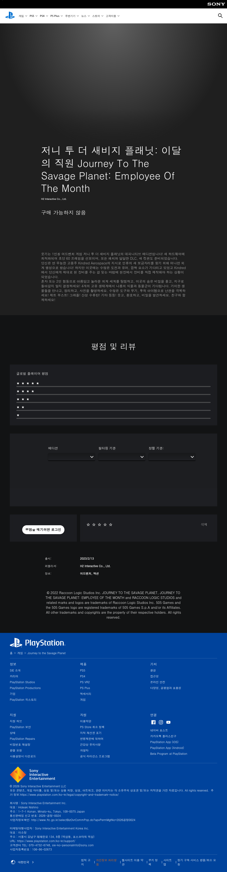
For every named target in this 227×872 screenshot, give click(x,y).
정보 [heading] (13, 664)
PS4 (42, 16)
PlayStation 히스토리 (23, 699)
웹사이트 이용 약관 (132, 862)
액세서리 (85, 694)
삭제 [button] (204, 524)
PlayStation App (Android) (167, 748)
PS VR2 (85, 682)
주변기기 (70, 16)
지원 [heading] (13, 714)
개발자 (84, 750)
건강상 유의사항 (90, 744)
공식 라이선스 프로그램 (95, 756)
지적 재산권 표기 (91, 733)
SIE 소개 (15, 670)
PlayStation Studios (22, 682)
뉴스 (83, 16)
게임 (21, 16)
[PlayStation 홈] (10, 16)
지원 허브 (16, 721)
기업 (12, 694)
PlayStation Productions (25, 688)
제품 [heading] (83, 664)
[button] (43, 529)
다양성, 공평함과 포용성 (165, 688)
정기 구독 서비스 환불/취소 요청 (196, 862)
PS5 (32, 16)
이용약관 (85, 721)
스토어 (96, 16)
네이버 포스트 (159, 730)
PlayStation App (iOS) (164, 742)
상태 (12, 733)
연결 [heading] (153, 714)
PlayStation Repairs (22, 739)
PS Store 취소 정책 (92, 727)
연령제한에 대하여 (91, 739)
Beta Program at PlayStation (168, 753)
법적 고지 (85, 862)
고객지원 (111, 16)
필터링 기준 (107, 448)
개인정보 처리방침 (106, 862)
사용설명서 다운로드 (23, 756)
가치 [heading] (153, 664)
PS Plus (54, 16)
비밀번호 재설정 (20, 744)
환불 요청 (16, 750)
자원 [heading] (83, 714)
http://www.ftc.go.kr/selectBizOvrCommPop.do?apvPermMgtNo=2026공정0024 (83, 820)
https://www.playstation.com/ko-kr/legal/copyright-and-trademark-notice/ (69, 794)
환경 (153, 670)
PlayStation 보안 (20, 727)
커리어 (14, 676)
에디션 (53, 448)
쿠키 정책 (153, 862)
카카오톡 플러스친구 (163, 736)
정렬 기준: (156, 448)
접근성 (154, 676)
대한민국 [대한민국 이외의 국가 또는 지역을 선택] (22, 862)
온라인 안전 (157, 682)
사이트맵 (167, 862)
